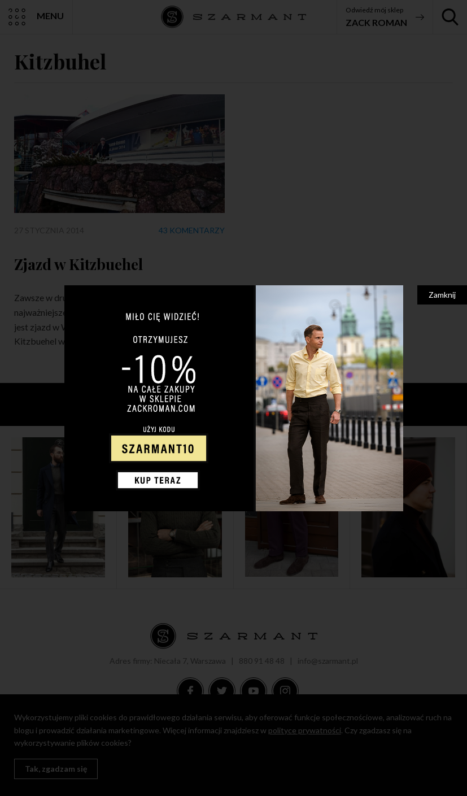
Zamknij (442, 294)
